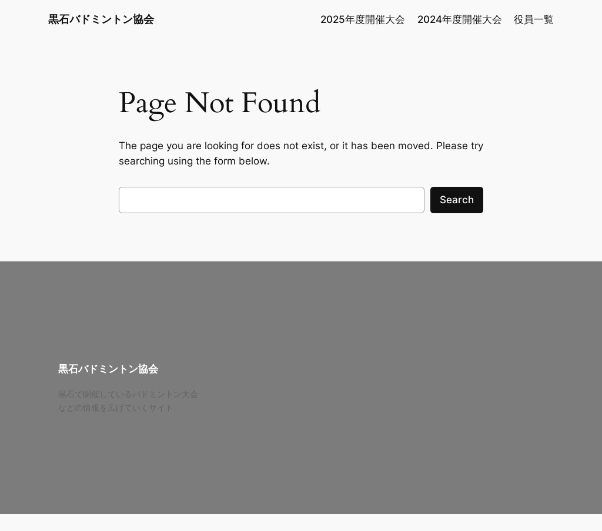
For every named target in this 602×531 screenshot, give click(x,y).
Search (457, 200)
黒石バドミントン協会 (101, 19)
